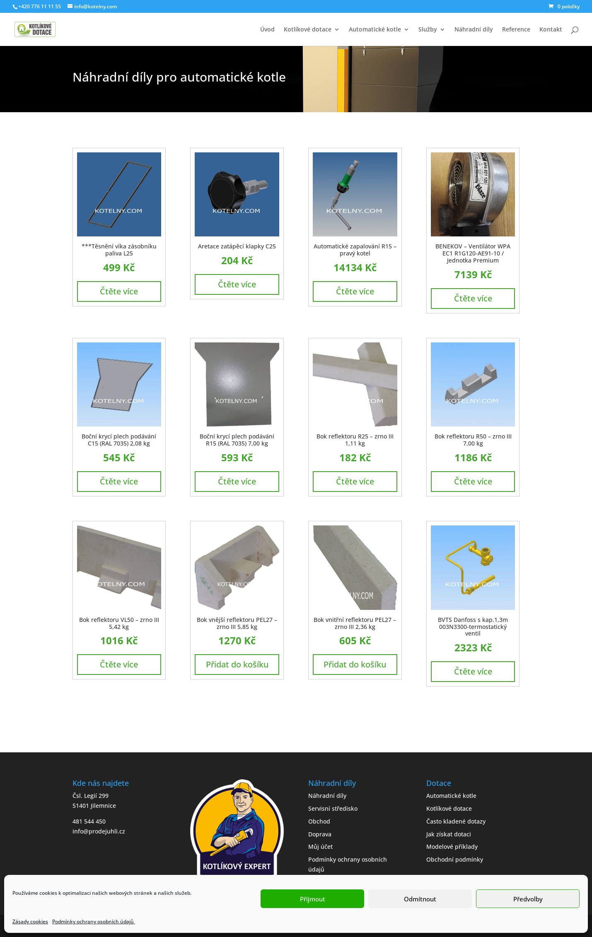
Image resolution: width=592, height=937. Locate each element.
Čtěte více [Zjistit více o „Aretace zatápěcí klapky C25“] (237, 284)
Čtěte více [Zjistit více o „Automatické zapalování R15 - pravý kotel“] (355, 291)
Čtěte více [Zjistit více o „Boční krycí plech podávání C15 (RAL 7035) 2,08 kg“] (119, 481)
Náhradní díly (473, 29)
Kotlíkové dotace (307, 29)
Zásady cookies (30, 921)
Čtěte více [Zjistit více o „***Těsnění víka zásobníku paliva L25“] (119, 291)
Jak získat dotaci (448, 834)
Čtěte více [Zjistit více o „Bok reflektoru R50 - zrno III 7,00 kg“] (473, 481)
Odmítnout (420, 899)
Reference (516, 29)
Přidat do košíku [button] (237, 664)
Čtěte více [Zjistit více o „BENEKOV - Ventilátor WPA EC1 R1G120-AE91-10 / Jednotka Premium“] (473, 298)
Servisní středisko (333, 808)
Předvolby (528, 899)
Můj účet (320, 846)
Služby (427, 29)
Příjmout (312, 899)
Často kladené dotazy (456, 821)
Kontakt (550, 29)
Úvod (267, 29)
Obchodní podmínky (454, 859)
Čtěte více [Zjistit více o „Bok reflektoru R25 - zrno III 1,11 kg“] (355, 481)
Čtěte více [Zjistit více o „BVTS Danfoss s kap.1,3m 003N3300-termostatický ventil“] (473, 671)
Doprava (319, 834)
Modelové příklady (452, 846)
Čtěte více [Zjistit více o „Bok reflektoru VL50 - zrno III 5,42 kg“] (119, 664)
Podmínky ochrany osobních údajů (93, 921)
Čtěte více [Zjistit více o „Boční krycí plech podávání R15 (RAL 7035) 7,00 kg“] (237, 481)
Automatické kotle (375, 29)
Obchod (319, 821)
